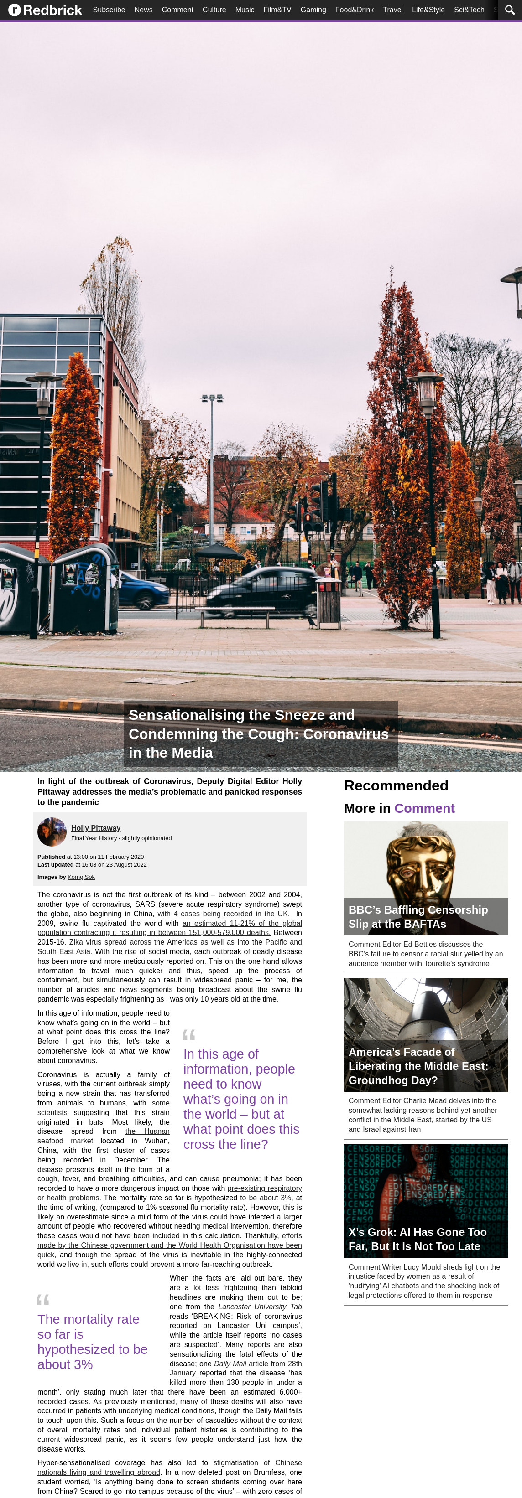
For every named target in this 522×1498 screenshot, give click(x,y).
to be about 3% (265, 1198)
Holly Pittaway (95, 828)
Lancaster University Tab (260, 1307)
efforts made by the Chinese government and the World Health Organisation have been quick (169, 1245)
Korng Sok (81, 876)
